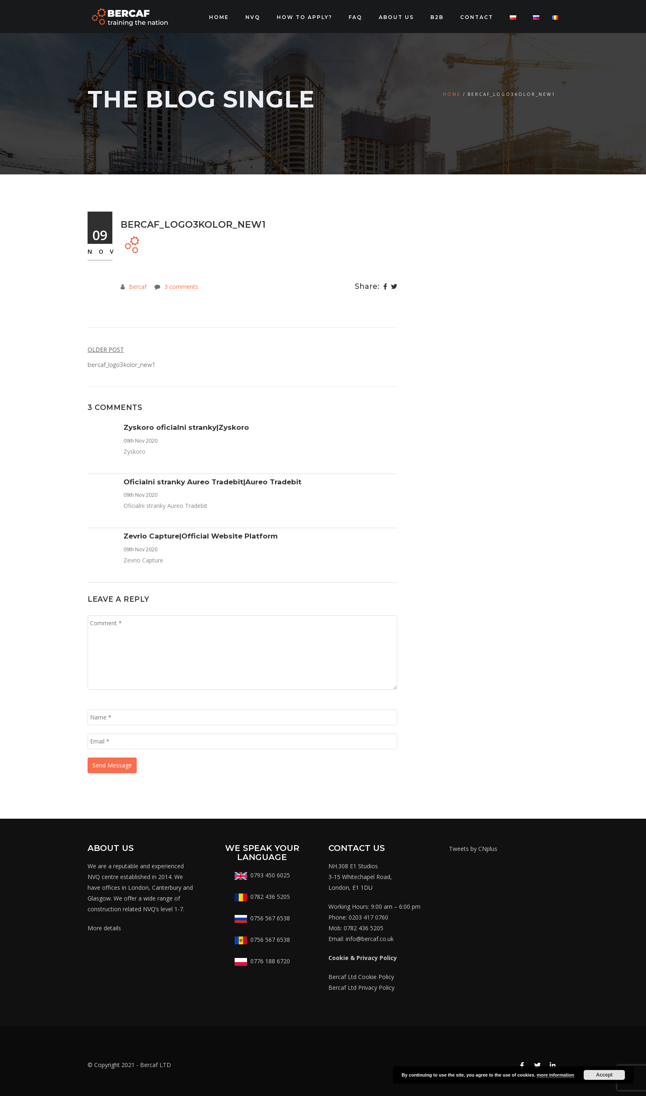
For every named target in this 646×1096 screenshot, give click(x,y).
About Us (396, 17)
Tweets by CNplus (473, 849)
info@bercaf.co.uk (370, 939)
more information (555, 1074)
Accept (604, 1075)
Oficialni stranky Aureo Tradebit (165, 506)
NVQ (252, 17)
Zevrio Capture (143, 560)
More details (104, 928)
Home (219, 17)
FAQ (355, 17)
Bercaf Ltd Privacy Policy (361, 987)
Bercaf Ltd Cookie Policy (361, 977)
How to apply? (304, 17)
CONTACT (476, 17)
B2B (437, 17)
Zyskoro (134, 451)
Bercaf (138, 287)
